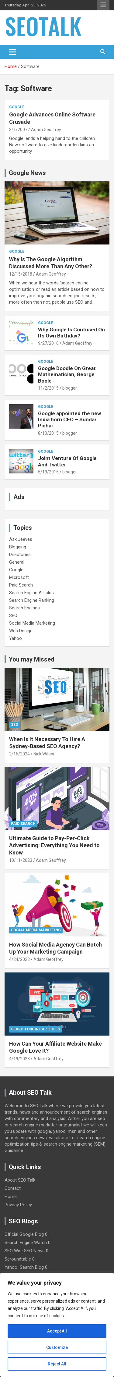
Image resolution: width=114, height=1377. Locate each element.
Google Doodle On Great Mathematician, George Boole (67, 374)
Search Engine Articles (31, 592)
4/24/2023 (19, 959)
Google (16, 107)
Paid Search (21, 585)
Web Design (21, 630)
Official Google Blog (24, 1234)
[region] (57, 1325)
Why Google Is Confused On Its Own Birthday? (71, 332)
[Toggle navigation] (13, 52)
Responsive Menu (103, 5)
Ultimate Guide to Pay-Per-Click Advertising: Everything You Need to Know (54, 845)
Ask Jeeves (20, 539)
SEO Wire (14, 1251)
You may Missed (31, 659)
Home (11, 1196)
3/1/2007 (18, 129)
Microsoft (19, 577)
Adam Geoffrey (46, 129)
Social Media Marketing (32, 623)
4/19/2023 (19, 1058)
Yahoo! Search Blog (24, 1267)
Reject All (57, 1363)
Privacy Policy (18, 1205)
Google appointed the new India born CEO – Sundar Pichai (69, 419)
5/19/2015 (48, 471)
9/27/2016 (48, 343)
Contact (13, 1188)
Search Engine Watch (26, 1242)
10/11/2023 (20, 860)
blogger (69, 388)
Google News (27, 173)
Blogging (17, 547)
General (16, 562)
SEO (13, 615)
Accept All (57, 1331)
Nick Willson (44, 753)
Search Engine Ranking (31, 600)
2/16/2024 (19, 753)
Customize (57, 1347)
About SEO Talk (20, 1180)
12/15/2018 (20, 274)
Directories (20, 554)
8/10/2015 (48, 433)
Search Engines (24, 608)
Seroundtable (18, 1259)
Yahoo (15, 638)
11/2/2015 (48, 388)
